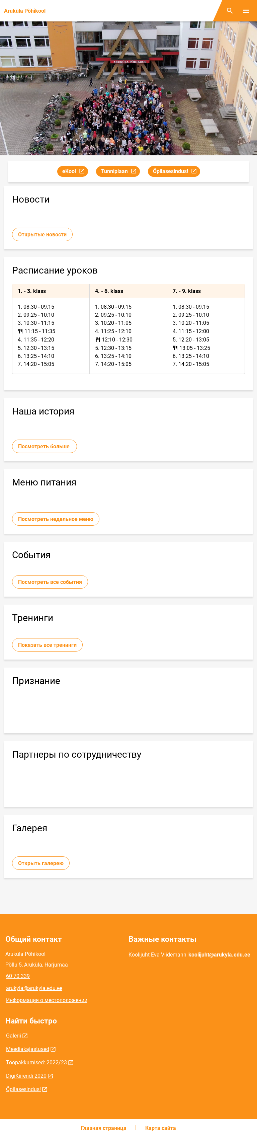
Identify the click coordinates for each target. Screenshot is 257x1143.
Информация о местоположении (46, 1000)
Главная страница (103, 1128)
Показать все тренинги (47, 645)
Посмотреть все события (50, 582)
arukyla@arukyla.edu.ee (34, 988)
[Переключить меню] (246, 11)
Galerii (13, 1036)
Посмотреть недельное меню (55, 519)
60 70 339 (18, 976)
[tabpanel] (128, 329)
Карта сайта (160, 1128)
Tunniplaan (120, 172)
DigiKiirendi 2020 (26, 1076)
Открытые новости (42, 234)
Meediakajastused (27, 1049)
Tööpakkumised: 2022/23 (36, 1062)
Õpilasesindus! (176, 172)
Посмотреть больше (44, 446)
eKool (75, 172)
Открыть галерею (41, 863)
